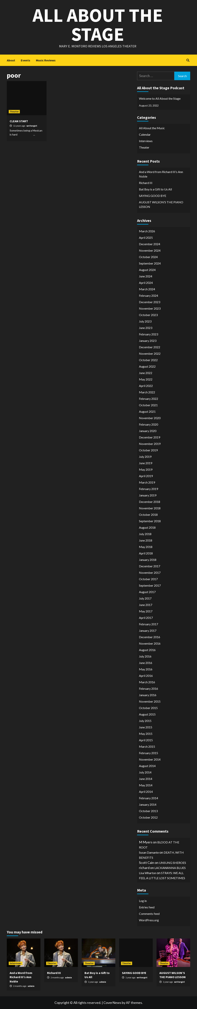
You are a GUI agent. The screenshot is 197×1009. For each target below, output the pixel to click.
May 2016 (145, 669)
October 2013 (148, 811)
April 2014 (146, 791)
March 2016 (147, 682)
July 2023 (145, 321)
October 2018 (148, 514)
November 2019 (150, 443)
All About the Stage (98, 24)
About (11, 60)
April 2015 (146, 740)
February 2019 (148, 489)
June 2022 (145, 373)
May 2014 (145, 785)
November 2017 (150, 572)
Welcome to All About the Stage (160, 98)
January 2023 (147, 340)
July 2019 (145, 456)
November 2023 (150, 308)
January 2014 (147, 804)
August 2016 (147, 650)
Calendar (145, 134)
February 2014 (148, 798)
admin (31, 986)
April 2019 (146, 476)
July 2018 (145, 534)
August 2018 (147, 527)
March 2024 (147, 289)
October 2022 (148, 360)
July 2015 (145, 721)
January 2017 (147, 630)
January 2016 (147, 695)
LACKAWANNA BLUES (170, 868)
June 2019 (145, 463)
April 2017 (146, 617)
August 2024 (147, 270)
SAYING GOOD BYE (152, 195)
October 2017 (148, 579)
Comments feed (149, 913)
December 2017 (149, 566)
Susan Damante (149, 852)
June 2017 (145, 605)
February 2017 (148, 624)
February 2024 (148, 295)
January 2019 (147, 495)
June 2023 (145, 328)
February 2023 (148, 334)
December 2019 (149, 437)
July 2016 (145, 656)
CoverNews (112, 1002)
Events (25, 60)
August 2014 (147, 766)
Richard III (145, 183)
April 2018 (146, 553)
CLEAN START (19, 121)
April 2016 (146, 675)
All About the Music (152, 128)
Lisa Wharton (147, 873)
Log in (143, 901)
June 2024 (145, 276)
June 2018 (145, 540)
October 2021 (148, 405)
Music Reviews (46, 60)
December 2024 (149, 244)
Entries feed (146, 907)
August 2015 (147, 714)
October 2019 (148, 450)
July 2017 (145, 598)
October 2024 (148, 257)
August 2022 (147, 366)
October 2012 (148, 817)
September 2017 (150, 585)
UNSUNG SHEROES (172, 862)
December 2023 (149, 302)
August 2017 (147, 592)
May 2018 (145, 547)
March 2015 (147, 746)
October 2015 (148, 708)
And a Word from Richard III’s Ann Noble (161, 174)
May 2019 (145, 469)
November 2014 (150, 759)
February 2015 (148, 753)
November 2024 (150, 250)
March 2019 (147, 482)
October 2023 (148, 315)
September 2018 (150, 521)
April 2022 (146, 385)
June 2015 (145, 727)
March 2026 (147, 231)
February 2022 (148, 398)
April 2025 (146, 237)
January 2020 (147, 431)
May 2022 (145, 379)
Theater (14, 111)
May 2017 (145, 611)
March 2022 (147, 392)
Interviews (146, 141)
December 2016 (149, 637)
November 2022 (150, 353)
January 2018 (147, 559)
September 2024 (150, 263)
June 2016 (145, 663)
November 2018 (150, 508)
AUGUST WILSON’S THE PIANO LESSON (161, 204)
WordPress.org (149, 920)
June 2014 (145, 778)
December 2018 (149, 501)
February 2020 (148, 424)
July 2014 (145, 772)
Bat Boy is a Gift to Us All (155, 189)
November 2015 (150, 701)
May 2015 (145, 733)
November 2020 (150, 418)
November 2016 (150, 643)
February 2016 (148, 688)
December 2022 (149, 347)
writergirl (31, 125)
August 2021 (147, 411)
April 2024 (146, 282)
